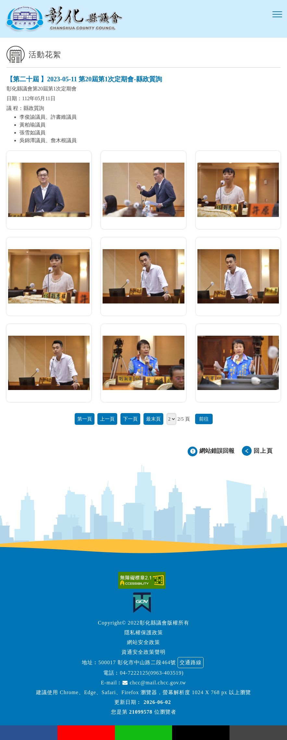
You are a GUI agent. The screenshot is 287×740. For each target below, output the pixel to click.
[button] (277, 14)
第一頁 (84, 419)
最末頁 (153, 419)
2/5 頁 (183, 419)
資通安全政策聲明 (143, 652)
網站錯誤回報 (216, 451)
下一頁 (130, 419)
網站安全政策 (143, 642)
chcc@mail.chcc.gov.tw (154, 682)
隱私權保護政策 (143, 632)
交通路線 (191, 662)
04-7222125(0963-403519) (151, 673)
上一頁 (107, 419)
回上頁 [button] (263, 451)
